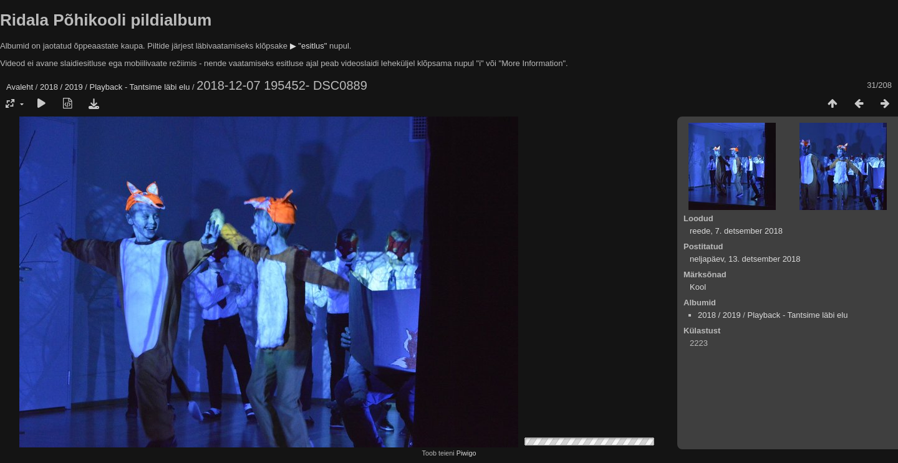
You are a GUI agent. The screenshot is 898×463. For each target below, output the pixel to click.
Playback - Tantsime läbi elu (140, 87)
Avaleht (19, 87)
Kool (698, 287)
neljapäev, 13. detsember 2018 (745, 259)
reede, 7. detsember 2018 (736, 231)
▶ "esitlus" (308, 45)
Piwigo (466, 453)
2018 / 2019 (61, 87)
